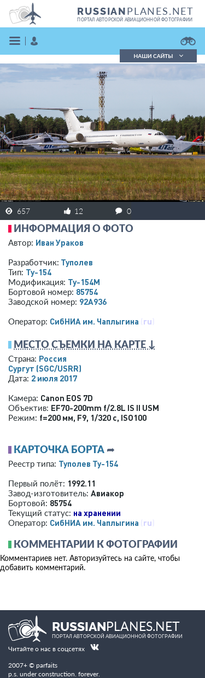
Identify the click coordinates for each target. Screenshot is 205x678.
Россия (53, 358)
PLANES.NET (135, 11)
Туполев (77, 262)
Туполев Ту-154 (88, 463)
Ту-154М (84, 282)
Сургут (44, 368)
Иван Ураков (60, 242)
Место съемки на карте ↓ (85, 344)
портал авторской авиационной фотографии (134, 19)
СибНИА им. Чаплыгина (94, 321)
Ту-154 (38, 272)
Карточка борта (59, 449)
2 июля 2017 (54, 378)
